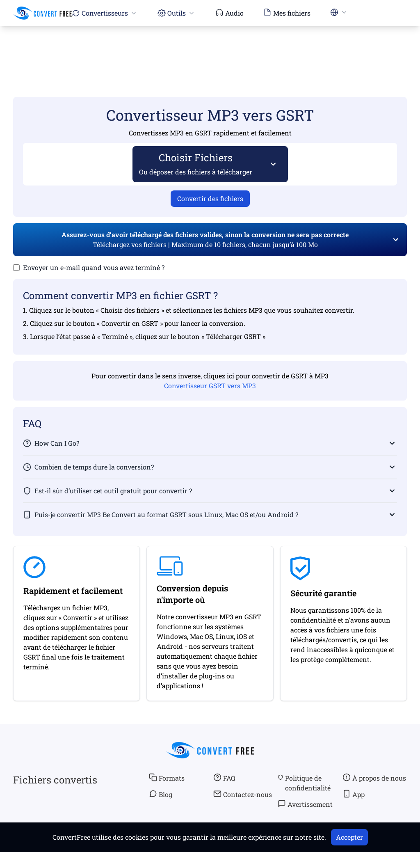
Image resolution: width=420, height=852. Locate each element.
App (353, 794)
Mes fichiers (286, 12)
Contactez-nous (242, 794)
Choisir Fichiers (196, 163)
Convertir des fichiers (210, 198)
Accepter (349, 837)
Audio (229, 12)
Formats (167, 777)
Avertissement (305, 803)
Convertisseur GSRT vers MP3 (210, 385)
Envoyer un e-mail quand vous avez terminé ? (93, 267)
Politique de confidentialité (304, 782)
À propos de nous (374, 777)
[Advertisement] (210, 49)
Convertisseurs (105, 13)
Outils (177, 13)
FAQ (224, 777)
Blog (160, 794)
